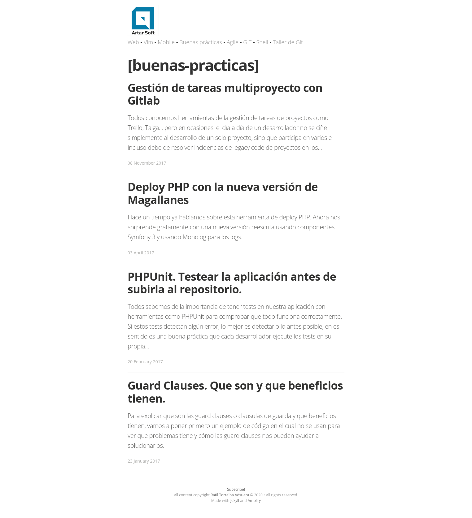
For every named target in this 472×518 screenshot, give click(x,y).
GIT (247, 42)
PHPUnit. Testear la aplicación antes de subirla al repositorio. (232, 283)
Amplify (254, 500)
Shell (262, 42)
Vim (148, 42)
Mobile (166, 42)
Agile (232, 42)
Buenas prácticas (200, 42)
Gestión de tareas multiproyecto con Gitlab (225, 94)
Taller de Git (288, 42)
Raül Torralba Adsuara (230, 495)
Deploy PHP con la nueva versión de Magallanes (223, 193)
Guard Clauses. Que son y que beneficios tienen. (235, 392)
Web (133, 42)
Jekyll (234, 500)
